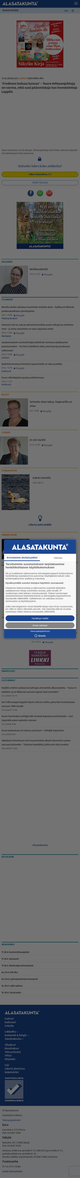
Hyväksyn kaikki (40, 618)
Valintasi (58, 557)
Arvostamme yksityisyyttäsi (22, 557)
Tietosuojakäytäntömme (40, 631)
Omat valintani (40, 625)
